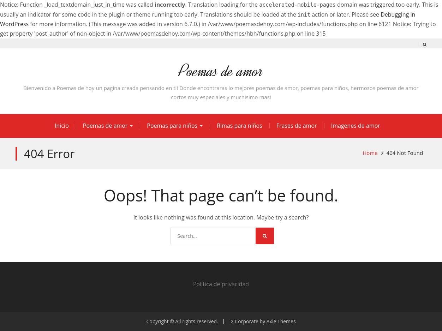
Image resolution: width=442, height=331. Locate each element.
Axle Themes (281, 321)
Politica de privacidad (221, 284)
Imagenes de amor (355, 126)
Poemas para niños (172, 126)
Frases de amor (296, 126)
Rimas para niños (239, 126)
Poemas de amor (221, 71)
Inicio (62, 126)
